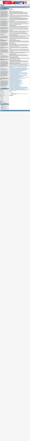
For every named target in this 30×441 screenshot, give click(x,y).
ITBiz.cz (4, 0)
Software (7, 6)
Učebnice (11, 6)
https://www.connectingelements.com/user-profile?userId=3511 (16, 70)
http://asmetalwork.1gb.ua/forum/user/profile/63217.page (15, 80)
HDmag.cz (7, 0)
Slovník (20, 6)
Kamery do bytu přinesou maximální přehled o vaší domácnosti (4, 108)
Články (9, 6)
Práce (27, 6)
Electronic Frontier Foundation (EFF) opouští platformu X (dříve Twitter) (4, 28)
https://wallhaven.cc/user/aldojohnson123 (15, 77)
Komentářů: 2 (5, 68)
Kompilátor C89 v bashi (3, 9)
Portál (25, 6)
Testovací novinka (3, 109)
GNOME (1, 94)
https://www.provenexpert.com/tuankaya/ (14, 73)
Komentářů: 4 (4, 18)
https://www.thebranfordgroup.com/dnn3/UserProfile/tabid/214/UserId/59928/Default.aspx (19, 65)
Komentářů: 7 (5, 46)
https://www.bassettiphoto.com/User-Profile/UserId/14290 (15, 69)
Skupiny (15, 6)
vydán (1, 36)
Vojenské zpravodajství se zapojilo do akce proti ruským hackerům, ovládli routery (4, 79)
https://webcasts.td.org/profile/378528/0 (13, 84)
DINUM (1, 23)
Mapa (28, 6)
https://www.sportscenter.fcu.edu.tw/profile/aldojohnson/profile (16, 83)
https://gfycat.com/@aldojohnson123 (23, 73)
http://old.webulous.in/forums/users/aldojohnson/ (20, 89)
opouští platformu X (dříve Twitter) (5, 31)
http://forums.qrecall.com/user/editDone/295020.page (21, 75)
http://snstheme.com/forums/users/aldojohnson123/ (15, 86)
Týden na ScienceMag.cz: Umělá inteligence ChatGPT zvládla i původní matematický (4, 106)
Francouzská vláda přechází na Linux (4, 19)
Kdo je (22, 6)
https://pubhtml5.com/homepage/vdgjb (13, 72)
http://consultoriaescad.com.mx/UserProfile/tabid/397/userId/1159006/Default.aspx (18, 68)
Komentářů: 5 (2, 53)
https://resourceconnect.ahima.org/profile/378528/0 (15, 85)
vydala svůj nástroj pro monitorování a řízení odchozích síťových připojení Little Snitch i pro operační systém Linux (4, 71)
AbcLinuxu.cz (1, 0)
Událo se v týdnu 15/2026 (3, 105)
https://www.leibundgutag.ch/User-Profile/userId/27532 (15, 71)
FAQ (3, 6)
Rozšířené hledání (25, 5)
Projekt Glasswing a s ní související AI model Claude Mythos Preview (4, 59)
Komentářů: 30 (1, 103)
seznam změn (5, 56)
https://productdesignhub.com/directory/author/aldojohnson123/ (16, 76)
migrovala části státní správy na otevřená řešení (4, 25)
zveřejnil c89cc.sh (4, 11)
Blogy (13, 6)
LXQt (1, 96)
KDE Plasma (2, 95)
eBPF (7, 72)
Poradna (1, 6)
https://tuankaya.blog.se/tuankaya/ (22, 72)
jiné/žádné (1, 101)
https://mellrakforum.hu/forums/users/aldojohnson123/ (15, 82)
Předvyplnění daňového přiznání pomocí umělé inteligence (4, 40)
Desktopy (17, 6)
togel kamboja (15, 16)
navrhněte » (7, 88)
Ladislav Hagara (1, 46)
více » (1, 67)
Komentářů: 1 (4, 77)
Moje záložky (12, 92)
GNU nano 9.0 (1, 34)
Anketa (1, 88)
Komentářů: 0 (2, 39)
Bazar (23, 6)
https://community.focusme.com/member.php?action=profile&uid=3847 (17, 78)
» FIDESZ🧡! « (1, 18)
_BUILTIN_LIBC (4, 16)
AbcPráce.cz (9, 0)
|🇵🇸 (0, 39)
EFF (3, 30)
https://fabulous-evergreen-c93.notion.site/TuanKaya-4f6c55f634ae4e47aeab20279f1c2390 (15, 79)
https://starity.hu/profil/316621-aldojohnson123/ (21, 87)
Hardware (5, 6)
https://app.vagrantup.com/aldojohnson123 (14, 74)
